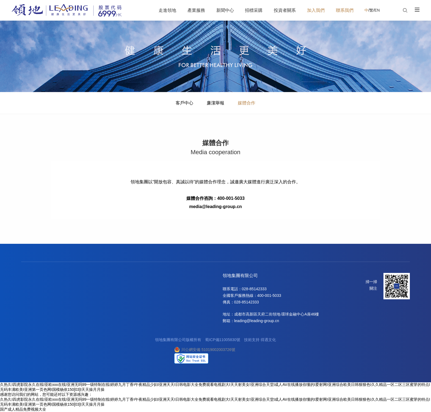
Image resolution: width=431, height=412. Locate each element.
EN (377, 10)
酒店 (51, 301)
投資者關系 (137, 276)
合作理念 (107, 288)
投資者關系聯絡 (139, 308)
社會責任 (29, 308)
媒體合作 (246, 103)
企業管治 (133, 295)
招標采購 (108, 276)
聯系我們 (196, 276)
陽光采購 (107, 295)
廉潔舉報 (215, 103)
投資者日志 (135, 301)
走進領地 (30, 276)
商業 (51, 295)
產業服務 (56, 276)
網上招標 (107, 301)
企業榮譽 (29, 295)
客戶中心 (184, 103)
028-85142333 (254, 289)
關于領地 (29, 288)
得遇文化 (268, 341)
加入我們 (170, 276)
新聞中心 (82, 276)
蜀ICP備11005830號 (222, 341)
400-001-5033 (269, 295)
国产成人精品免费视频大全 (23, 409)
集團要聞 (81, 288)
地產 (51, 288)
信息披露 (133, 288)
